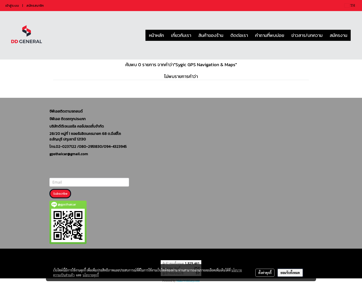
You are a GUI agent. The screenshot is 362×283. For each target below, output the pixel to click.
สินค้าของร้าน (210, 35)
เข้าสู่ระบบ (12, 5)
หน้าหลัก (156, 35)
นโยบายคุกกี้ (91, 275)
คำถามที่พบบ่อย (269, 35)
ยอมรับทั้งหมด (290, 273)
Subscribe (60, 193)
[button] (355, 35)
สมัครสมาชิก (35, 5)
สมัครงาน (338, 35)
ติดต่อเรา (239, 35)
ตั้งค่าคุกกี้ (265, 273)
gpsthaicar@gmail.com (68, 154)
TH (349, 5)
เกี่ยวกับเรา (181, 35)
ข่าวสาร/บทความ (307, 35)
